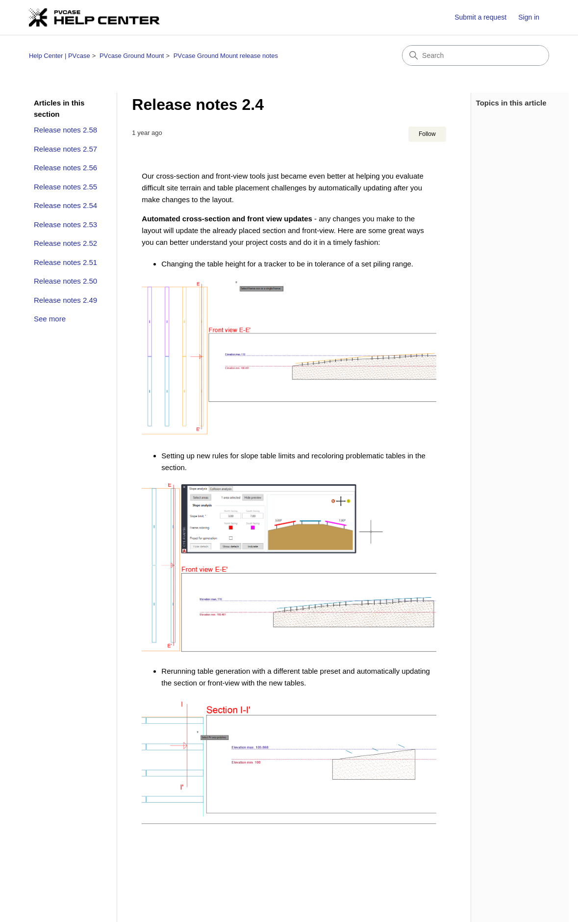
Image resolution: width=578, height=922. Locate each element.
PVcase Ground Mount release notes (226, 55)
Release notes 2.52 (65, 243)
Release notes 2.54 (65, 205)
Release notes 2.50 (65, 281)
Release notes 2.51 (65, 262)
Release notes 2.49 (65, 300)
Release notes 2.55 (65, 187)
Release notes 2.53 (65, 224)
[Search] (475, 55)
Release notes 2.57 (65, 149)
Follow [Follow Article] (427, 134)
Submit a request (480, 17)
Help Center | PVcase (59, 55)
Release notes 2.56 (65, 167)
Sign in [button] (528, 17)
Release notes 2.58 (65, 130)
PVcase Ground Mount (132, 55)
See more (50, 319)
